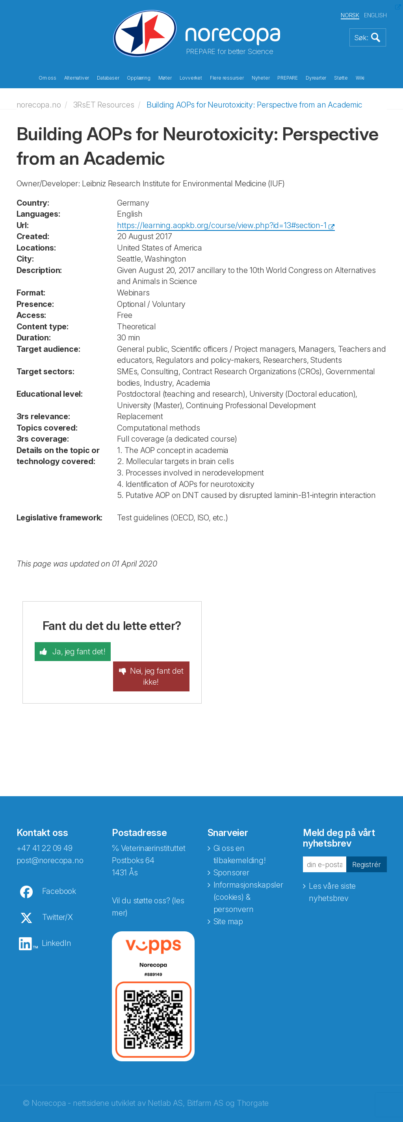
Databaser (108, 78)
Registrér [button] (365, 844)
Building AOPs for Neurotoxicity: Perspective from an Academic (254, 104)
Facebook (59, 872)
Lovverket (191, 78)
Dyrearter (316, 78)
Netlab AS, (166, 1084)
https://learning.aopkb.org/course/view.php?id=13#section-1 (221, 225)
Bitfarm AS (205, 1084)
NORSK (350, 15)
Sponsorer (231, 853)
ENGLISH (375, 15)
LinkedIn (56, 924)
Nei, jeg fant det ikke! (158, 656)
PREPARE (287, 78)
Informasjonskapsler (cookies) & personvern (248, 878)
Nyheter (261, 78)
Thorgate (253, 1084)
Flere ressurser (227, 78)
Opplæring (138, 78)
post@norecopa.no (50, 841)
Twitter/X (57, 898)
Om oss (47, 78)
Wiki (360, 78)
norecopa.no (39, 104)
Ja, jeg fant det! (77, 651)
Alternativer (76, 78)
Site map (228, 902)
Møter (165, 78)
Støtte (341, 78)
